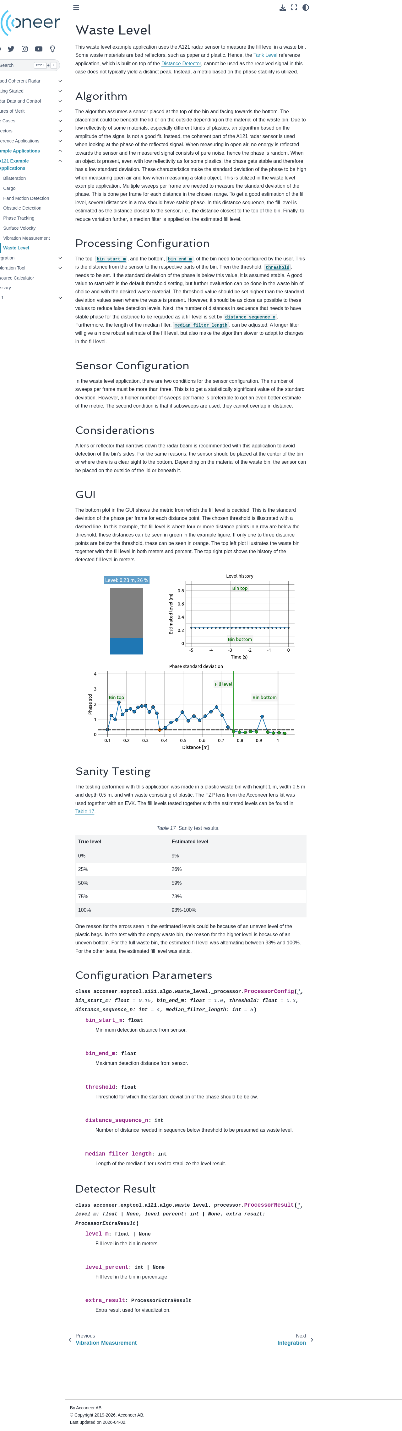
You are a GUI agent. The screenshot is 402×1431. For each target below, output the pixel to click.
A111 (13, 297)
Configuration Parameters (347, 79)
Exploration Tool (24, 267)
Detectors (18, 130)
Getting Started (23, 90)
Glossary (17, 287)
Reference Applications (31, 140)
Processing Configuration (347, 29)
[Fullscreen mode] (294, 7)
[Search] (40, 65)
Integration (19, 257)
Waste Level (31, 247)
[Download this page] (283, 7)
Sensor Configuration (343, 39)
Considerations (337, 49)
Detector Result (337, 89)
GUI (326, 59)
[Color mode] (306, 7)
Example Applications (31, 150)
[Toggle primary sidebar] (91, 7)
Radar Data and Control (32, 101)
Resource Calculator (28, 277)
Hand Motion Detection (41, 198)
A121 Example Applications (28, 164)
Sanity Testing (336, 69)
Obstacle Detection (37, 208)
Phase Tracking (33, 218)
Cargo (24, 188)
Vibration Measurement (41, 238)
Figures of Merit (24, 111)
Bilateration (29, 178)
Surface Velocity (34, 228)
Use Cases (19, 120)
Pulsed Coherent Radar (31, 80)
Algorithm (332, 19)
